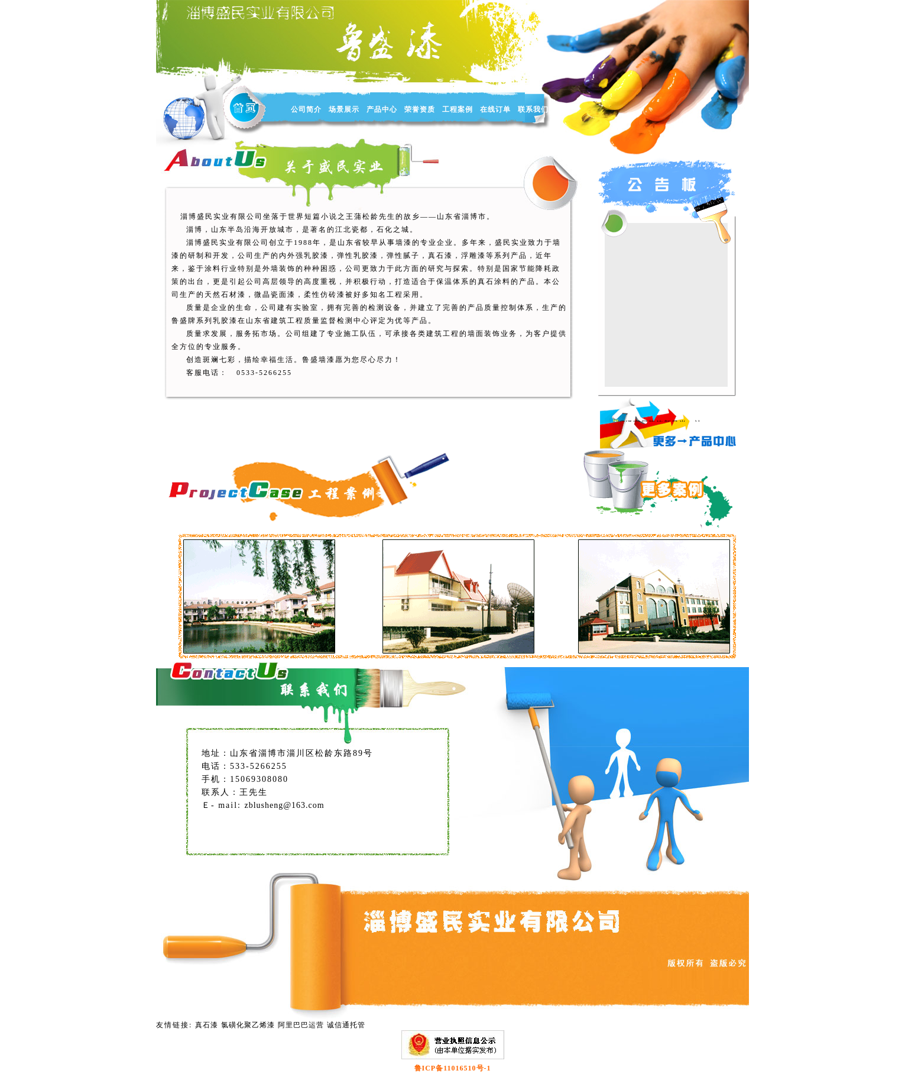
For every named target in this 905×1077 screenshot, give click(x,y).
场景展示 (344, 109)
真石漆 (206, 1025)
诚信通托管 (346, 1025)
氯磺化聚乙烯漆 (248, 1025)
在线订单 (495, 109)
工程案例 (457, 109)
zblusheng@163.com (284, 805)
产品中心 (381, 109)
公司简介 (306, 109)
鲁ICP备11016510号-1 (452, 1068)
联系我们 (533, 109)
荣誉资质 (419, 109)
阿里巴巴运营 (301, 1025)
